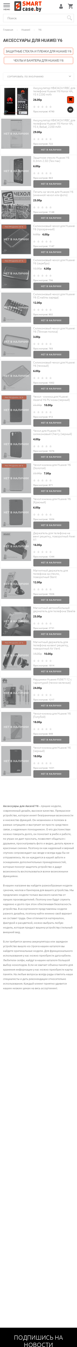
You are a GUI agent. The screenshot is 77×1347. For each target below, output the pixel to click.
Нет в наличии (51, 150)
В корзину (71, 102)
